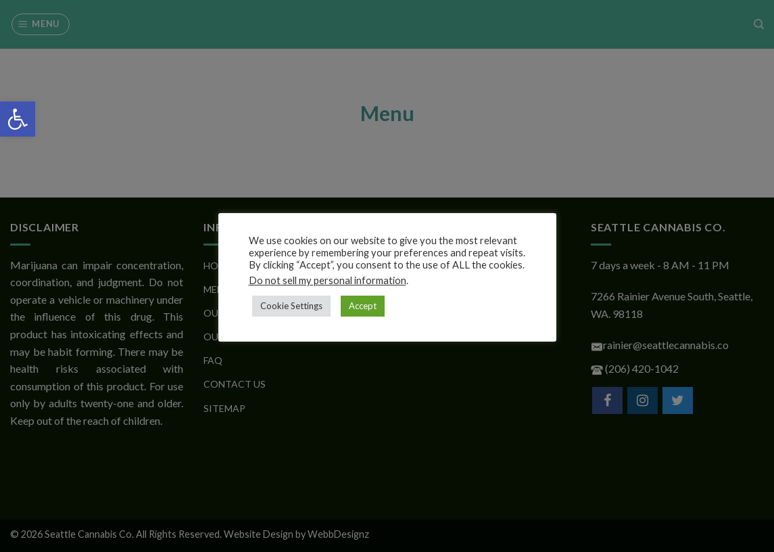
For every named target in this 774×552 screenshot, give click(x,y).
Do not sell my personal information (327, 280)
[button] (17, 119)
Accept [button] (363, 305)
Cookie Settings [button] (291, 305)
